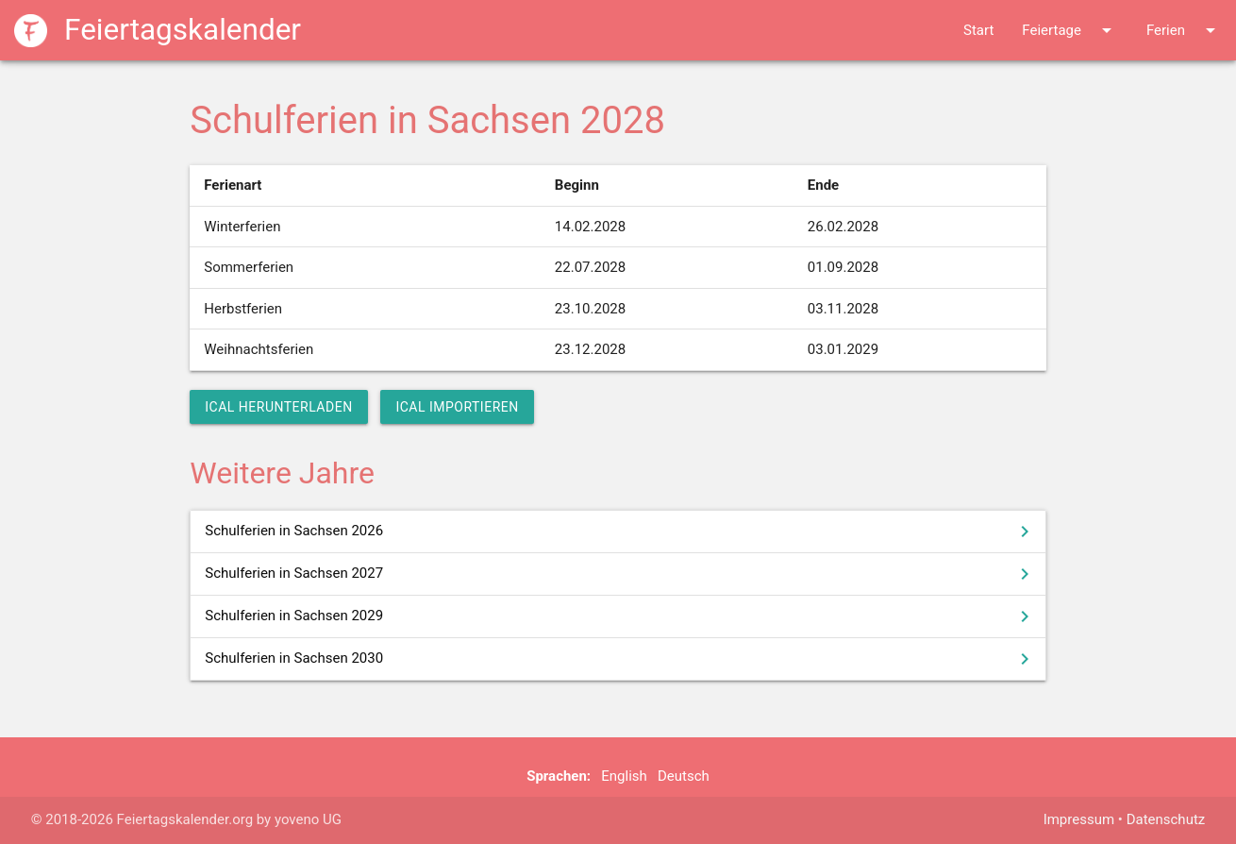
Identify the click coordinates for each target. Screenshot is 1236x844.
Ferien (1184, 30)
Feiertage (1070, 30)
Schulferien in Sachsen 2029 (620, 616)
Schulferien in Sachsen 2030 (620, 659)
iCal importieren (456, 406)
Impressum (1079, 819)
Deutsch (684, 776)
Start (978, 30)
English (624, 776)
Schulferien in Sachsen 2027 (620, 574)
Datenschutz (1166, 819)
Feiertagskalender (157, 29)
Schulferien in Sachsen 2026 (620, 531)
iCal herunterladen (278, 406)
